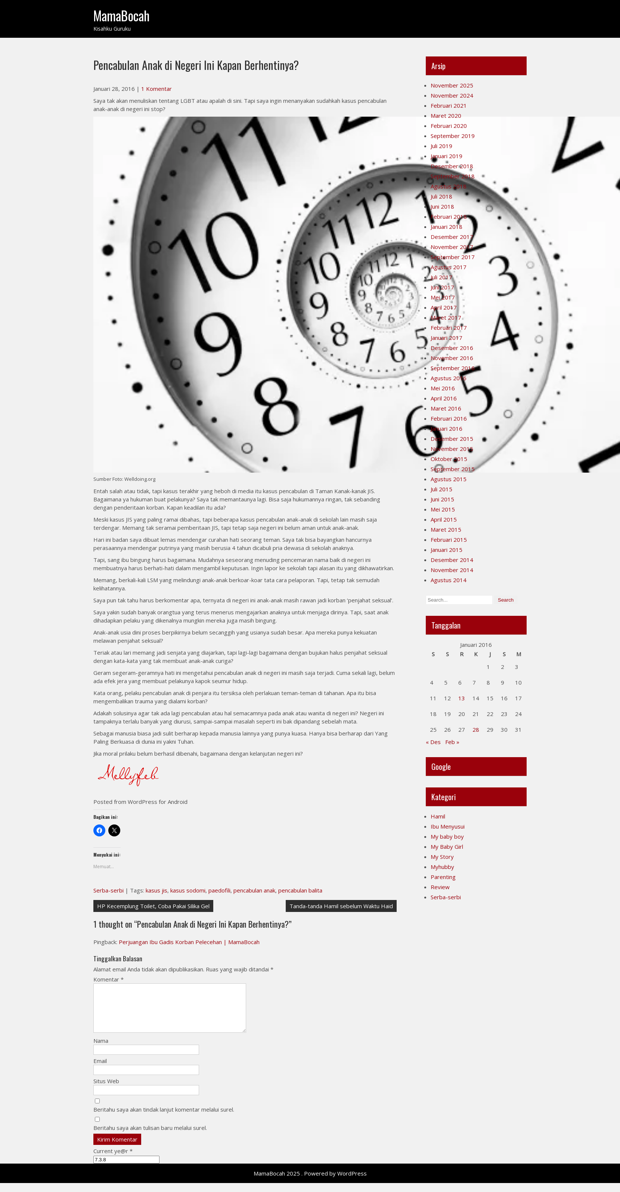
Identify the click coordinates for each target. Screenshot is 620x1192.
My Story (442, 856)
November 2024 (452, 95)
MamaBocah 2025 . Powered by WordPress (310, 1182)
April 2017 (444, 307)
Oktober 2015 (449, 459)
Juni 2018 (442, 206)
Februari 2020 (449, 125)
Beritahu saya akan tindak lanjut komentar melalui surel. (163, 1118)
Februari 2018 (449, 216)
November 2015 (452, 448)
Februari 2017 (449, 327)
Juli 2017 (441, 277)
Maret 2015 (446, 529)
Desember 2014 (452, 559)
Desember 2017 (452, 236)
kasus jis (156, 890)
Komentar (108, 979)
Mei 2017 (443, 297)
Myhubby (442, 866)
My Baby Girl (447, 846)
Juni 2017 (442, 287)
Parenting (443, 877)
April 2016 (444, 398)
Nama (100, 1049)
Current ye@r (113, 1160)
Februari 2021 (449, 105)
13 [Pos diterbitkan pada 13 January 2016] (461, 698)
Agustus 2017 (448, 267)
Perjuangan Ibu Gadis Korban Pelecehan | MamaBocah (189, 942)
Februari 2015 (449, 539)
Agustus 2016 (448, 378)
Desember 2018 (452, 166)
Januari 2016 (446, 428)
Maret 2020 (446, 115)
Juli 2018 (441, 196)
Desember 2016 (452, 347)
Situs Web (106, 1090)
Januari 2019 (446, 156)
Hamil (438, 816)
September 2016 (453, 368)
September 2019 (453, 135)
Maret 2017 (446, 317)
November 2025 (452, 85)
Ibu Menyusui (448, 826)
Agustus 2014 (448, 580)
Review (440, 887)
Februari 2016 (449, 418)
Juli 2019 (441, 146)
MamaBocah (121, 15)
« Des (433, 742)
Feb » (452, 742)
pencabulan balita (300, 890)
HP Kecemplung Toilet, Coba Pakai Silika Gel (153, 906)
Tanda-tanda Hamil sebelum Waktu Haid (341, 906)
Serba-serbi (108, 890)
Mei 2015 (443, 509)
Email (100, 1069)
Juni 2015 (442, 499)
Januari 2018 (446, 226)
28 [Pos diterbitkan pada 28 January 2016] (475, 729)
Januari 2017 (446, 337)
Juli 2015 (441, 489)
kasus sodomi (187, 890)
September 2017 (453, 257)
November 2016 (452, 358)
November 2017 (452, 247)
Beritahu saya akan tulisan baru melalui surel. (150, 1136)
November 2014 (452, 570)
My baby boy (447, 836)
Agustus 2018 (448, 186)
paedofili (219, 890)
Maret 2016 (446, 408)
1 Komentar (156, 88)
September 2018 (453, 176)
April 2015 (444, 519)
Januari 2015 (446, 549)
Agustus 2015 (448, 479)
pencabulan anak (254, 890)
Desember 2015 (452, 438)
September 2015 (453, 469)
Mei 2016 (443, 388)
